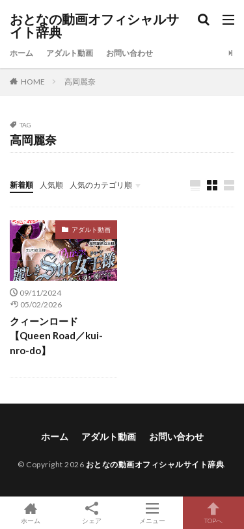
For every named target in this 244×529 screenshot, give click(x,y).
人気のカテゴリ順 (101, 185)
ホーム (21, 53)
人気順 (51, 185)
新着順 (21, 185)
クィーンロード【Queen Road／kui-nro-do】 (56, 335)
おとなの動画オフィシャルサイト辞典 (94, 26)
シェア (91, 513)
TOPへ (213, 513)
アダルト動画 (69, 53)
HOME (33, 81)
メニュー (152, 513)
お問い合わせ (129, 53)
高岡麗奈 (80, 81)
